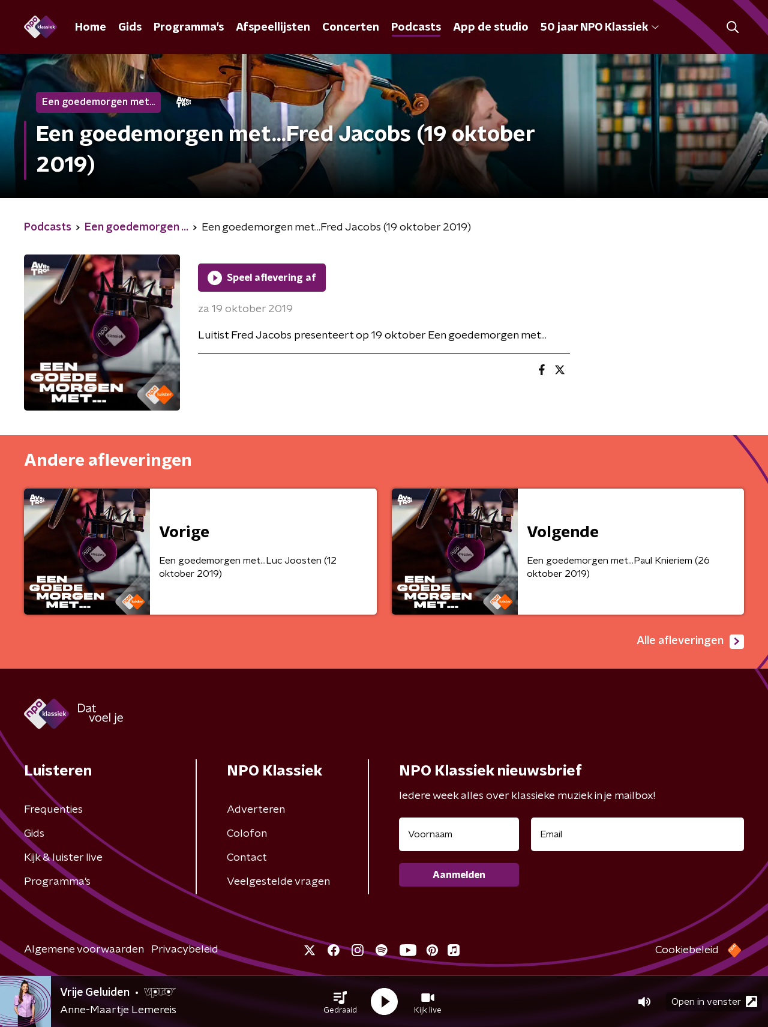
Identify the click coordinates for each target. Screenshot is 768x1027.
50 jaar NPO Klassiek (600, 27)
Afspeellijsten (273, 27)
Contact (247, 857)
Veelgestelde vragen (278, 881)
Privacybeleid (184, 949)
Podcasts (416, 27)
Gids (130, 27)
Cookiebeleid (687, 950)
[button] (340, 1002)
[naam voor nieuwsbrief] (459, 834)
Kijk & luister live (63, 857)
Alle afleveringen (690, 641)
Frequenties (53, 809)
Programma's (189, 27)
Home (90, 27)
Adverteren (256, 809)
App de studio (491, 27)
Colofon (247, 833)
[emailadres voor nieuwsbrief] (637, 834)
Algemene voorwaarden (84, 949)
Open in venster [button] (714, 1001)
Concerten (350, 27)
